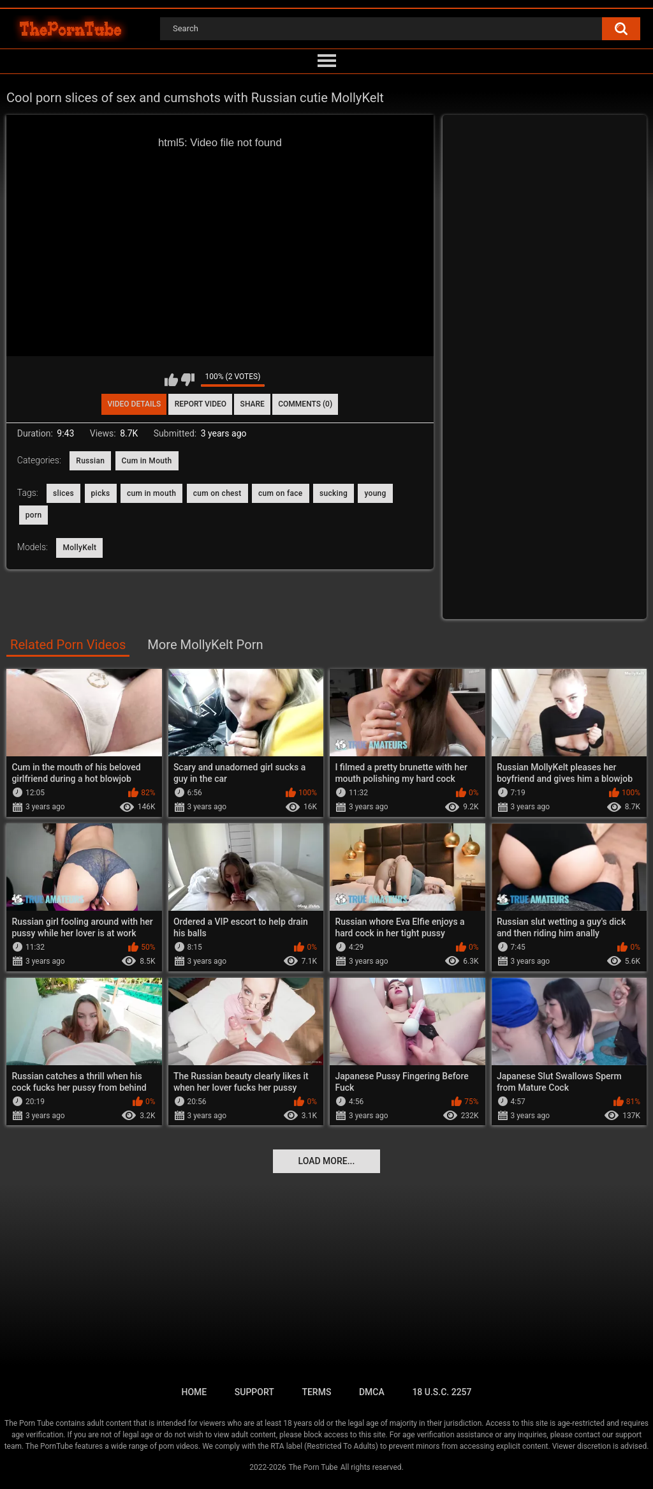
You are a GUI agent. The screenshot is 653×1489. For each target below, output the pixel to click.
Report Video (200, 404)
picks (100, 493)
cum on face (280, 493)
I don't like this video (187, 379)
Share (252, 404)
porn (34, 515)
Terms (316, 1392)
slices (63, 493)
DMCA (372, 1392)
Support (254, 1392)
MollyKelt (79, 547)
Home (194, 1392)
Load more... (326, 1161)
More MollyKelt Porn (205, 644)
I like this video (171, 379)
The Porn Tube (312, 1467)
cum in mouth (151, 493)
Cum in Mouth (147, 460)
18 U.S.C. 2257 (441, 1392)
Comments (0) (305, 404)
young (375, 493)
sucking (333, 493)
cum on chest (217, 493)
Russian (90, 460)
